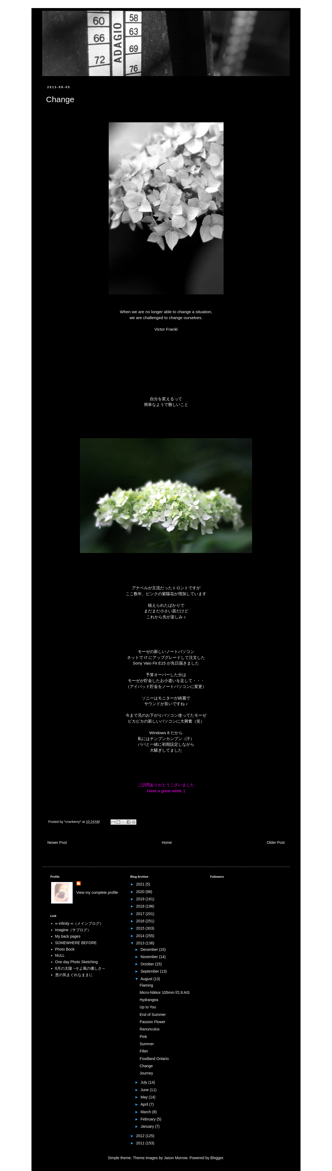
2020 (141, 892)
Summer (147, 1044)
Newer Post (57, 842)
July (144, 1082)
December (149, 949)
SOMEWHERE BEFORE (76, 943)
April (144, 1104)
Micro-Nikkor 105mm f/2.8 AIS (165, 992)
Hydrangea (149, 1000)
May (144, 1097)
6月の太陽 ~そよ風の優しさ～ (80, 968)
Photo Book (65, 949)
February (148, 1119)
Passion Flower (152, 1022)
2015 (141, 928)
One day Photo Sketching (76, 962)
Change (146, 1066)
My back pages (67, 936)
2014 (141, 936)
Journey (146, 1073)
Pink (143, 1036)
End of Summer (153, 1014)
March (146, 1112)
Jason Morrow (175, 1158)
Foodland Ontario (154, 1058)
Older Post (276, 842)
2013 (141, 943)
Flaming (146, 985)
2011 (141, 1143)
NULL (60, 955)
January (147, 1126)
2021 (141, 884)
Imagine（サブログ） (73, 930)
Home (167, 842)
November (149, 957)
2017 (141, 914)
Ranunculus (150, 1029)
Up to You (148, 1007)
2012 (141, 1136)
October (147, 964)
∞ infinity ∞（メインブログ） (79, 923)
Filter (144, 1051)
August (146, 979)
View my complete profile (97, 892)
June (145, 1090)
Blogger (216, 1158)
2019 (141, 899)
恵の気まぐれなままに (74, 975)
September (150, 971)
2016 (141, 921)
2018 (141, 906)
